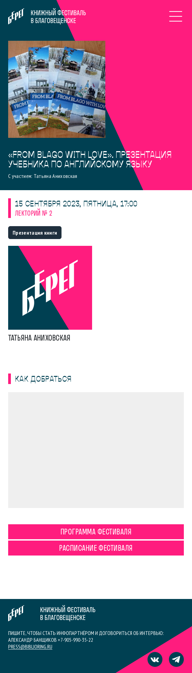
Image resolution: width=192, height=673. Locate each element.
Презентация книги (35, 232)
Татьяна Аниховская (39, 338)
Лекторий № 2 (33, 213)
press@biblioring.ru (30, 646)
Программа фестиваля (96, 532)
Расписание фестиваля (96, 549)
